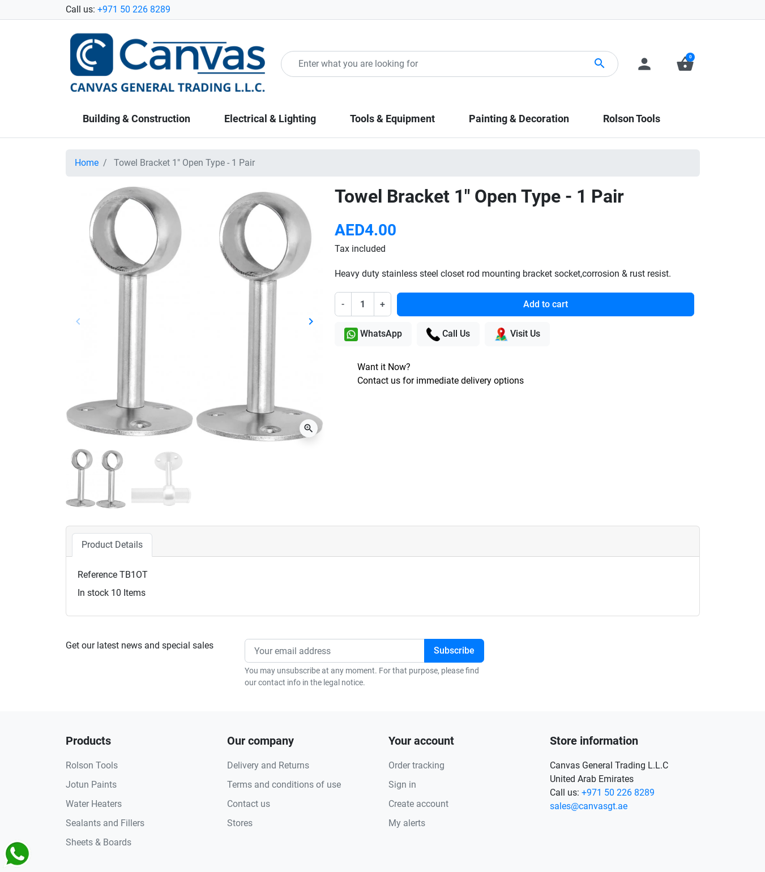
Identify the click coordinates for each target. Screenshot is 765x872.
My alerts (406, 823)
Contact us (248, 803)
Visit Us (517, 334)
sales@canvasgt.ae (588, 806)
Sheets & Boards (98, 842)
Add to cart (545, 304)
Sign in (402, 784)
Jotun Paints (91, 784)
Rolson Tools (92, 765)
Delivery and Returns (268, 765)
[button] (685, 64)
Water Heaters (94, 803)
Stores (240, 823)
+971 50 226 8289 (133, 9)
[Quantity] (362, 304)
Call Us (448, 334)
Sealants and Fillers (105, 823)
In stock (93, 592)
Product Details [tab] (112, 544)
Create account (418, 803)
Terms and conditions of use (284, 784)
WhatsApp (373, 334)
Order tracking (416, 765)
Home (87, 162)
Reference (97, 574)
